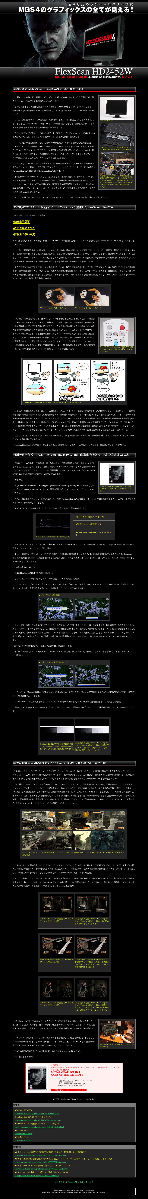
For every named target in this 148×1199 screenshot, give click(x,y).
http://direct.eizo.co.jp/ (24, 1134)
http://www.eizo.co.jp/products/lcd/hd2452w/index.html (37, 1113)
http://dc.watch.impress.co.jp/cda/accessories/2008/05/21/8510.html (41, 1169)
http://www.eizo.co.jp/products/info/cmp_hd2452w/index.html (39, 1127)
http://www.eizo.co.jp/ (23, 1140)
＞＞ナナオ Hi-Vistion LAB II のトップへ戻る (74, 1182)
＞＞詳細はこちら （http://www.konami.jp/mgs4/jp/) (69, 1090)
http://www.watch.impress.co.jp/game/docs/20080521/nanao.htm (40, 1155)
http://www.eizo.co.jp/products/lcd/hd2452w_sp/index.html (38, 1120)
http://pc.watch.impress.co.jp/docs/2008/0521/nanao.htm (37, 1175)
